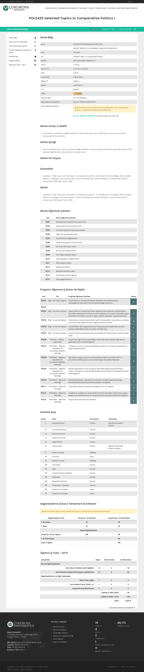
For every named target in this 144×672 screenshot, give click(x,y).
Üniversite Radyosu (59, 630)
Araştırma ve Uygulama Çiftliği (63, 636)
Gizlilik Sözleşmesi (26, 669)
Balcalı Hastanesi (58, 627)
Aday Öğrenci (29, 1)
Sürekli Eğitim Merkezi (60, 633)
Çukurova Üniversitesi (15, 1)
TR (130, 2)
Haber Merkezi (58, 639)
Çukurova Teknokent (60, 642)
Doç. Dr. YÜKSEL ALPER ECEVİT (84, 116)
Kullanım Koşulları (13, 669)
